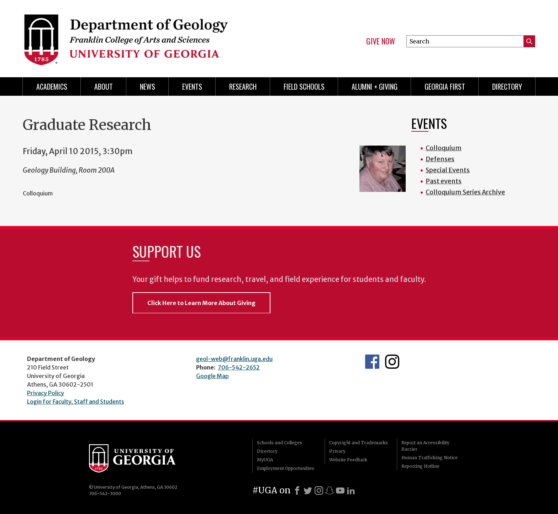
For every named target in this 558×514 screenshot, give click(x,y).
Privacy (337, 451)
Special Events (448, 170)
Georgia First (445, 86)
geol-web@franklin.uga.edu (234, 358)
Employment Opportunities (285, 468)
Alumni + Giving (375, 86)
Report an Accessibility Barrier (425, 446)
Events (192, 86)
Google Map (212, 375)
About (103, 86)
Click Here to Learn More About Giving (201, 302)
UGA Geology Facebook (372, 362)
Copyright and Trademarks (358, 442)
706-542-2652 (239, 367)
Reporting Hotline (420, 466)
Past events (444, 181)
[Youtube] (340, 490)
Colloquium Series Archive (465, 192)
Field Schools (304, 86)
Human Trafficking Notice (429, 457)
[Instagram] (319, 490)
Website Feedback (348, 459)
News (147, 86)
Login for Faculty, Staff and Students (75, 401)
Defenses (440, 159)
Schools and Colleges (279, 442)
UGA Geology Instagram (392, 362)
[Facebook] (297, 490)
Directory (507, 86)
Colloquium (444, 148)
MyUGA (265, 459)
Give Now (380, 41)
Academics (51, 86)
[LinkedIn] (351, 490)
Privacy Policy (45, 393)
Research (243, 86)
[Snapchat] (329, 490)
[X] (308, 490)
